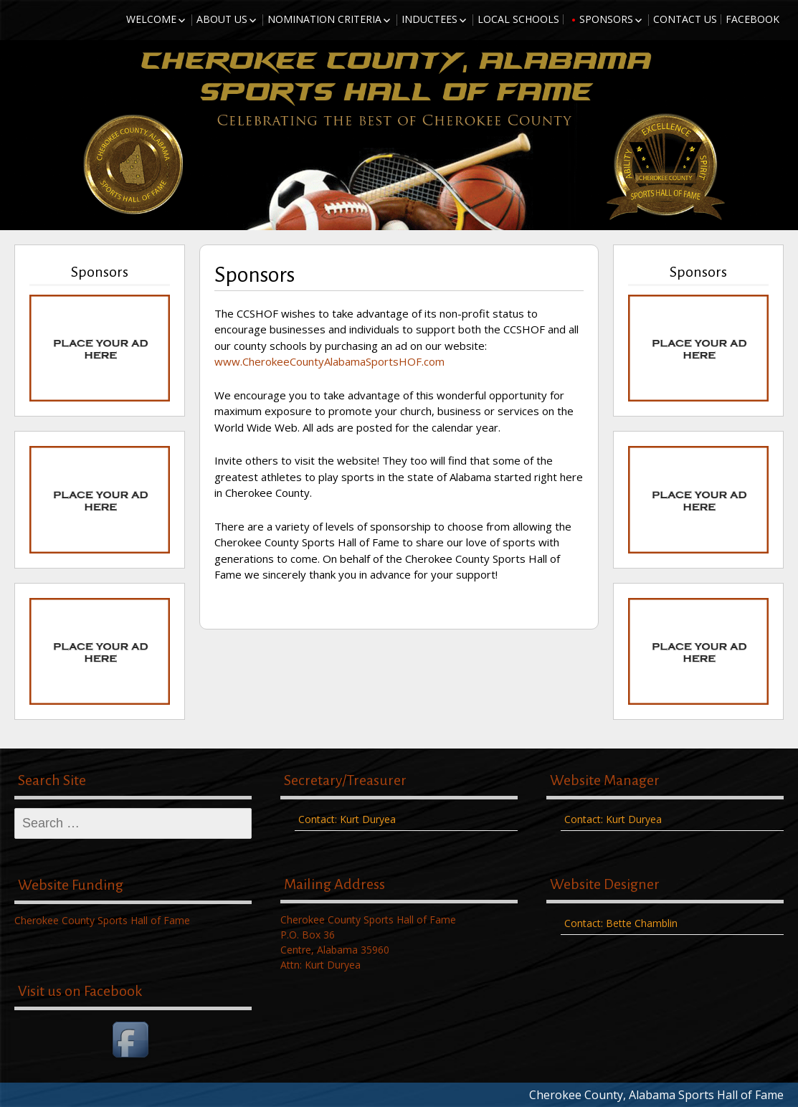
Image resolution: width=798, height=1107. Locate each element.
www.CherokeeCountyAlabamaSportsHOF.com (329, 361)
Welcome (151, 19)
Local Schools (518, 19)
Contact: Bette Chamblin (621, 923)
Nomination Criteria (324, 19)
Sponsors (606, 19)
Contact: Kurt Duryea (347, 819)
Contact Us (685, 19)
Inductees (429, 19)
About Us (221, 19)
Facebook (752, 19)
